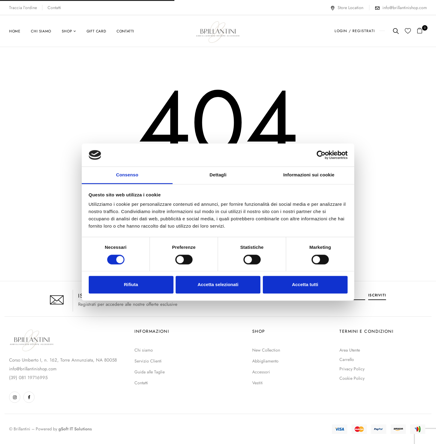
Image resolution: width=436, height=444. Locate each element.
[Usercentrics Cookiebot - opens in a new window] (321, 154)
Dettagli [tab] (218, 175)
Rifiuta (131, 284)
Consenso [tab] (127, 175)
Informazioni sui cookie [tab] (309, 175)
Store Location (346, 8)
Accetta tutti (305, 284)
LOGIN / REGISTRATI (355, 31)
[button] (422, 31)
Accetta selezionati (217, 284)
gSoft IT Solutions (75, 429)
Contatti (54, 8)
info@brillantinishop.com (404, 8)
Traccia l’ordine (23, 8)
